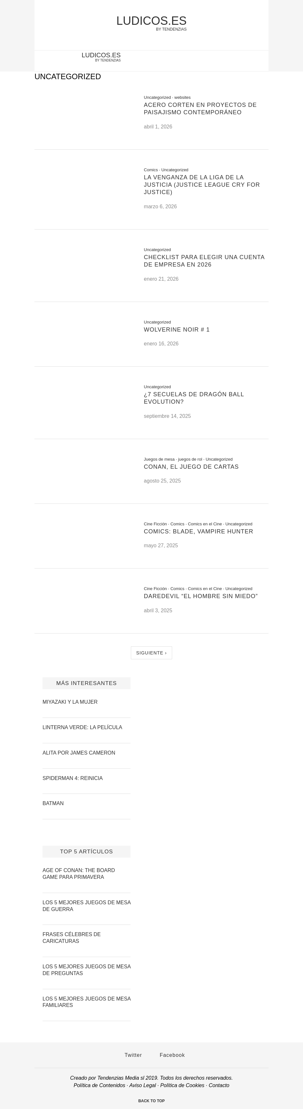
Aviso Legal (142, 1085)
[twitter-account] (249, 61)
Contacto (219, 1085)
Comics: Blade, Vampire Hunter (198, 531)
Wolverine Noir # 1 (177, 329)
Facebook (169, 1055)
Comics (151, 169)
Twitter (130, 1055)
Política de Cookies (182, 1085)
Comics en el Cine (205, 524)
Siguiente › (151, 652)
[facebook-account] (260, 61)
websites (182, 97)
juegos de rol (190, 459)
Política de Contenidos (99, 1085)
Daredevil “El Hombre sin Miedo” (201, 596)
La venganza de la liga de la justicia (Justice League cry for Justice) (202, 185)
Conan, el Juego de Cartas (191, 467)
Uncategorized (157, 97)
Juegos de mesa (159, 459)
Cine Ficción (155, 524)
